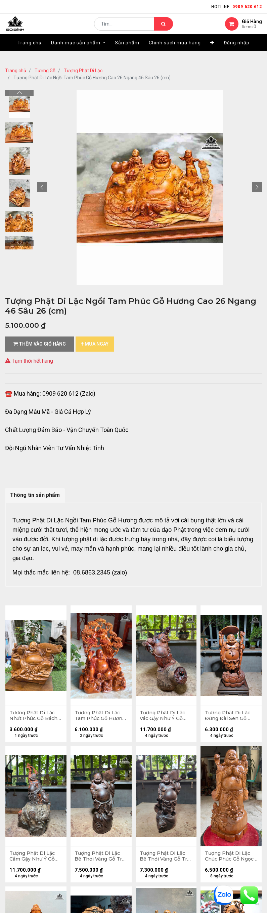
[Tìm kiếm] (163, 29)
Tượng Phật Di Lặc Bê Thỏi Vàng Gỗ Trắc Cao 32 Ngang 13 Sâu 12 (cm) (99, 859)
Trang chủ (15, 70)
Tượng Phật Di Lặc (83, 70)
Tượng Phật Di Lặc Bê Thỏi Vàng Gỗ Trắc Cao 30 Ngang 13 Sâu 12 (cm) (164, 859)
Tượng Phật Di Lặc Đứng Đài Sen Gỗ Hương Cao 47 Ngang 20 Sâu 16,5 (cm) (228, 716)
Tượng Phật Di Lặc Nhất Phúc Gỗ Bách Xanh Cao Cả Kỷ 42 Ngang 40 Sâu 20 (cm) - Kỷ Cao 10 (34, 716)
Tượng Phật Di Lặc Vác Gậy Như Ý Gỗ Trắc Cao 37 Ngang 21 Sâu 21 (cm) (164, 716)
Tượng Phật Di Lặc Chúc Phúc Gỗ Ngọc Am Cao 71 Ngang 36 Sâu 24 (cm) (230, 859)
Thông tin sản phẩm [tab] (35, 495)
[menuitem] (29, 52)
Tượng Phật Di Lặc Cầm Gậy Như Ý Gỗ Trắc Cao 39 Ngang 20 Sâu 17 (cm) (33, 859)
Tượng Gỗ (45, 70)
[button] (212, 52)
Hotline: (236, 6)
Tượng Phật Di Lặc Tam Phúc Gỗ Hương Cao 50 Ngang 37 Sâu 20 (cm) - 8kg (101, 716)
